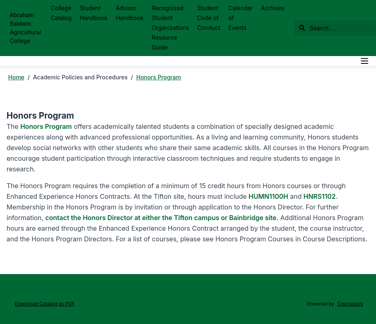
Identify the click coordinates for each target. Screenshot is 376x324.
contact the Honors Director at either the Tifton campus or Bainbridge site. (161, 218)
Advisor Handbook (129, 12)
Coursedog (350, 304)
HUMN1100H (268, 196)
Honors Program (158, 77)
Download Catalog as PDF (45, 304)
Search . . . (318, 28)
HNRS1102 (319, 196)
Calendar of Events (240, 17)
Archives (273, 7)
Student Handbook (93, 12)
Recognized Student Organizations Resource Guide (170, 27)
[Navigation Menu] (364, 61)
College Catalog (61, 12)
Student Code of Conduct (208, 17)
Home (16, 77)
